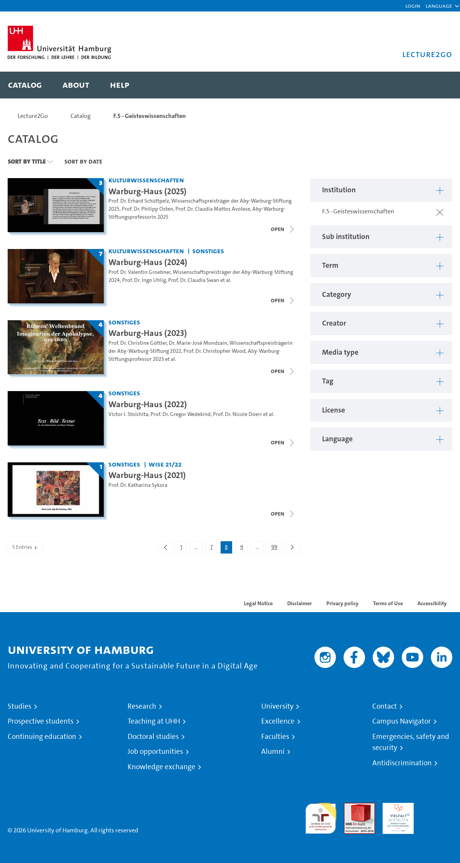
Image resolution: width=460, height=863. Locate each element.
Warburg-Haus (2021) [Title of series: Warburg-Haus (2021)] (147, 475)
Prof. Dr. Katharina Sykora (137, 485)
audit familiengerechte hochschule (320, 816)
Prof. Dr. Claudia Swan (193, 280)
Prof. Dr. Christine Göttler (137, 343)
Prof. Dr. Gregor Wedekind (181, 414)
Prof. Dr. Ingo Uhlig (144, 280)
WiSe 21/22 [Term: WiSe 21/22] (165, 464)
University (277, 706)
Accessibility (432, 603)
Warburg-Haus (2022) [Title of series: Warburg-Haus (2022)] (147, 404)
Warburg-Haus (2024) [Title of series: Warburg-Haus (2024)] (147, 262)
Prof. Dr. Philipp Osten (147, 209)
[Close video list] (283, 229)
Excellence (278, 721)
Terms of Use (388, 603)
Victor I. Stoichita (128, 414)
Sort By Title (27, 161)
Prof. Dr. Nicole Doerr (237, 414)
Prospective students (41, 721)
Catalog (80, 116)
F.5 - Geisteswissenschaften (149, 116)
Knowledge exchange (161, 767)
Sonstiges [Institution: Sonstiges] (208, 250)
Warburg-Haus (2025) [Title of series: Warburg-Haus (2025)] (147, 191)
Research (142, 706)
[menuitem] (24, 85)
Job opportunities (155, 752)
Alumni (273, 752)
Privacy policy (342, 603)
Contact (384, 706)
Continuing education (42, 737)
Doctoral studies (153, 737)
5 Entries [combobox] (25, 547)
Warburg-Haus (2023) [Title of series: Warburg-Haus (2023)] (147, 333)
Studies (19, 706)
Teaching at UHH (154, 721)
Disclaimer (299, 603)
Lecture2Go (33, 116)
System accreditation (436, 811)
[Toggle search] (439, 85)
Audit (351, 807)
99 (276, 548)
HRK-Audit (396, 807)
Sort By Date (83, 161)
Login (412, 6)
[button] (439, 5)
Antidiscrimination (402, 763)
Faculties (275, 737)
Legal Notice (258, 603)
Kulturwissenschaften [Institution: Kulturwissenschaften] (146, 180)
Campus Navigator (401, 721)
